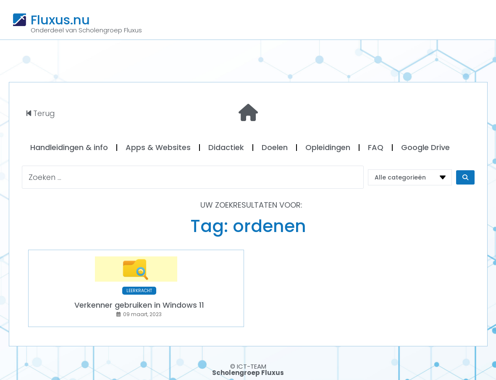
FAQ (375, 147)
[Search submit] (465, 177)
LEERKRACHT (139, 291)
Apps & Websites (158, 147)
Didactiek (226, 147)
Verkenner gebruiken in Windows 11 (139, 305)
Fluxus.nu (60, 20)
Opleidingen (327, 147)
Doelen (275, 147)
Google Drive (425, 147)
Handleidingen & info (69, 147)
